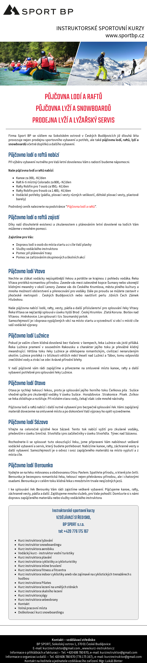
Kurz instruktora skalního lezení (40, 591)
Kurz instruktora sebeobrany (38, 599)
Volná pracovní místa (32, 608)
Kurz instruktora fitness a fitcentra (42, 570)
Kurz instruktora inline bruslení (39, 566)
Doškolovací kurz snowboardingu (41, 612)
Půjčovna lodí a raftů (81, 206)
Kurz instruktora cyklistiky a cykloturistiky (47, 561)
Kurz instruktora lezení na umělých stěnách (48, 587)
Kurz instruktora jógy (32, 595)
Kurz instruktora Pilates (34, 583)
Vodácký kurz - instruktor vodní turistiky (46, 553)
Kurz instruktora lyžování (35, 540)
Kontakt (23, 604)
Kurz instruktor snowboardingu (39, 545)
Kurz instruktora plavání (35, 557)
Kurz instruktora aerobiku (36, 549)
